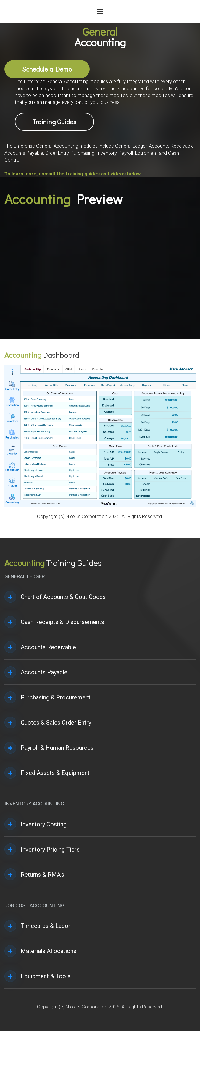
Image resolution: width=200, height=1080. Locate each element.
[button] (10, 597)
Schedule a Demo (47, 69)
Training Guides (54, 121)
